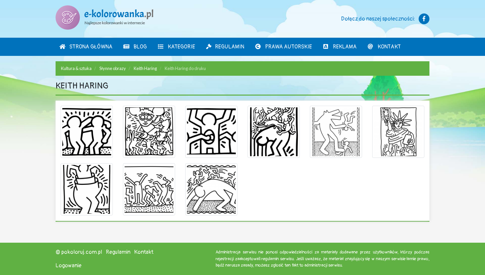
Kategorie (176, 46)
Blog (135, 46)
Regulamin (224, 46)
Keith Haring (145, 68)
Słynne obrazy (112, 68)
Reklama (339, 46)
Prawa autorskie (283, 46)
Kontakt (384, 46)
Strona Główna (85, 46)
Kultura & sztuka (76, 68)
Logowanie (69, 265)
